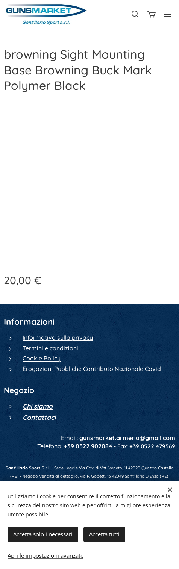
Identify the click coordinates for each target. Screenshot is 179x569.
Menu (167, 14)
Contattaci (39, 417)
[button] (135, 14)
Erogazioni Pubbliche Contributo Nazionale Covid (92, 368)
